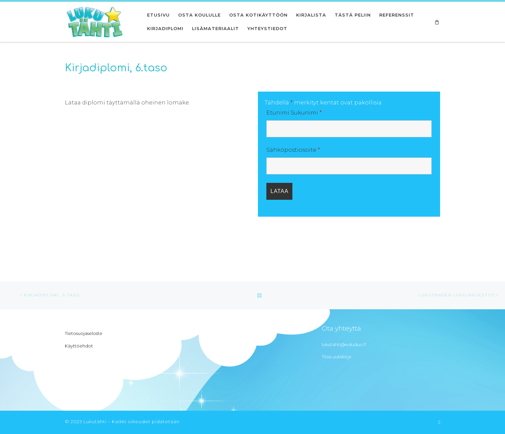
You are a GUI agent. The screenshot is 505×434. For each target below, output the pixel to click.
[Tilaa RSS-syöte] (439, 422)
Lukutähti (94, 421)
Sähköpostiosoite (293, 150)
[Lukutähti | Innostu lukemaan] (94, 20)
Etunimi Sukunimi (294, 113)
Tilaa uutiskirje (337, 356)
